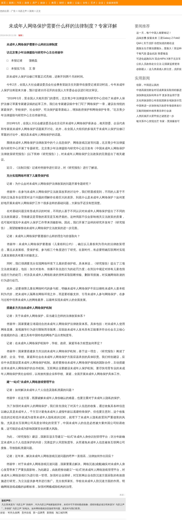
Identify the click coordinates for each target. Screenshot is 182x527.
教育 (53, 2)
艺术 (93, 2)
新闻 (11, 2)
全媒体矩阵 (112, 2)
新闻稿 (50, 512)
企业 (101, 2)
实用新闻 (142, 78)
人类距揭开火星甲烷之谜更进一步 (155, 116)
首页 (3, 2)
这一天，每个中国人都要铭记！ (153, 32)
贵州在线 (26, 512)
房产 (34, 2)
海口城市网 (61, 512)
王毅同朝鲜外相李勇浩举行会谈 (153, 110)
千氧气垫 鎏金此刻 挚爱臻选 (152, 53)
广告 (13, 11)
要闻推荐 (142, 26)
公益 (77, 2)
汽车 (19, 2)
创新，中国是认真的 (147, 85)
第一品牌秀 (39, 512)
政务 (27, 2)
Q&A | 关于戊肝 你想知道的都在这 (155, 43)
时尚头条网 (14, 512)
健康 (69, 2)
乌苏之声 (22, 11)
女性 (85, 2)
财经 (61, 2)
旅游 (42, 2)
